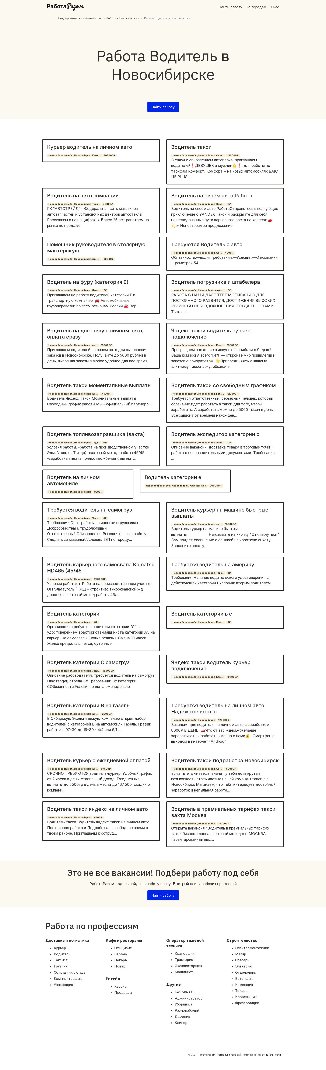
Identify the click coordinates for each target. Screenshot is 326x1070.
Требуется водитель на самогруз (89, 510)
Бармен (120, 954)
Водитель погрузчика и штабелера (215, 282)
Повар (119, 966)
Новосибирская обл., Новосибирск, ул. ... (197, 253)
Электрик (243, 966)
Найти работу (230, 7)
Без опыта (183, 992)
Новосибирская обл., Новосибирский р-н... (74, 259)
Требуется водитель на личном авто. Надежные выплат (218, 708)
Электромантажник (252, 948)
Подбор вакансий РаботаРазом (79, 18)
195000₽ (232, 345)
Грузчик (60, 966)
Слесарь (242, 960)
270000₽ (100, 579)
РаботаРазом (206, 1054)
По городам (256, 7)
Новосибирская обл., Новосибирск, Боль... (198, 393)
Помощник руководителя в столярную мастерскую (96, 247)
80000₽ (108, 259)
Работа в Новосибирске (122, 18)
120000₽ (232, 155)
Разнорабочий (187, 1010)
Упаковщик (63, 985)
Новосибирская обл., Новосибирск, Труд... (74, 442)
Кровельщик (246, 997)
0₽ (229, 204)
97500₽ (106, 769)
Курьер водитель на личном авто (89, 147)
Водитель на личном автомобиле (73, 480)
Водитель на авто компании (83, 196)
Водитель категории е (173, 477)
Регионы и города (228, 1054)
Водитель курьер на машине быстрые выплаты (219, 513)
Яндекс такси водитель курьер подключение (210, 334)
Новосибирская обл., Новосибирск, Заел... (73, 670)
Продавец (123, 992)
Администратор (189, 998)
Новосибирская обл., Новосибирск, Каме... (74, 155)
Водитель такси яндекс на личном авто (97, 809)
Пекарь (120, 960)
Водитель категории (73, 614)
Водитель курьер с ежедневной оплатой (99, 760)
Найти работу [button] (163, 107)
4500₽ (98, 817)
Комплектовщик (68, 978)
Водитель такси (191, 147)
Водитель (62, 954)
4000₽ (229, 253)
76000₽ (108, 204)
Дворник (182, 1016)
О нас (274, 7)
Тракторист (185, 960)
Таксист (61, 960)
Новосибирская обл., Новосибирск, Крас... (198, 622)
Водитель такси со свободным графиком (223, 385)
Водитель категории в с (201, 614)
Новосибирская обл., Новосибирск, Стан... (198, 155)
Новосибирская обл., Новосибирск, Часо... (74, 518)
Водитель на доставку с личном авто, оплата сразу (95, 334)
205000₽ (109, 155)
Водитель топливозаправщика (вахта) (96, 434)
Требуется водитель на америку (212, 564)
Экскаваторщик (188, 966)
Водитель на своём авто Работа (211, 196)
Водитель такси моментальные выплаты (99, 385)
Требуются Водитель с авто (206, 244)
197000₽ (232, 677)
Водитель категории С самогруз (88, 662)
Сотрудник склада (69, 972)
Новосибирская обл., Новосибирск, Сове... (198, 204)
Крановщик (184, 953)
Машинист (184, 972)
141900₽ (106, 393)
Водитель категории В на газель (88, 705)
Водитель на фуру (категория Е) (88, 282)
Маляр (240, 954)
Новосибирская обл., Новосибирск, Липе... (74, 290)
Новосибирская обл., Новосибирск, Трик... (198, 573)
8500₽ (98, 492)
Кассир (120, 986)
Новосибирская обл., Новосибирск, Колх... (198, 345)
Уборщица (183, 1004)
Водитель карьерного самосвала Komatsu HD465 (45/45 (101, 567)
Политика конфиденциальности (261, 1054)
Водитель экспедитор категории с (215, 434)
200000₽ (215, 485)
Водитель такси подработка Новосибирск (225, 760)
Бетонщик (244, 978)
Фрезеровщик (247, 1003)
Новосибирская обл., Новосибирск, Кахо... (198, 677)
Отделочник (245, 972)
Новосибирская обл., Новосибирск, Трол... (74, 204)
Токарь (241, 990)
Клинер (181, 1023)
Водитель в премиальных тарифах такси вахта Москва (223, 812)
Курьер (60, 948)
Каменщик (244, 985)
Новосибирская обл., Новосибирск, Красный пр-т (176, 485)
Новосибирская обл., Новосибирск (69, 492)
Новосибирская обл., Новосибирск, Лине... (198, 442)
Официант (123, 948)
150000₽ (106, 345)
